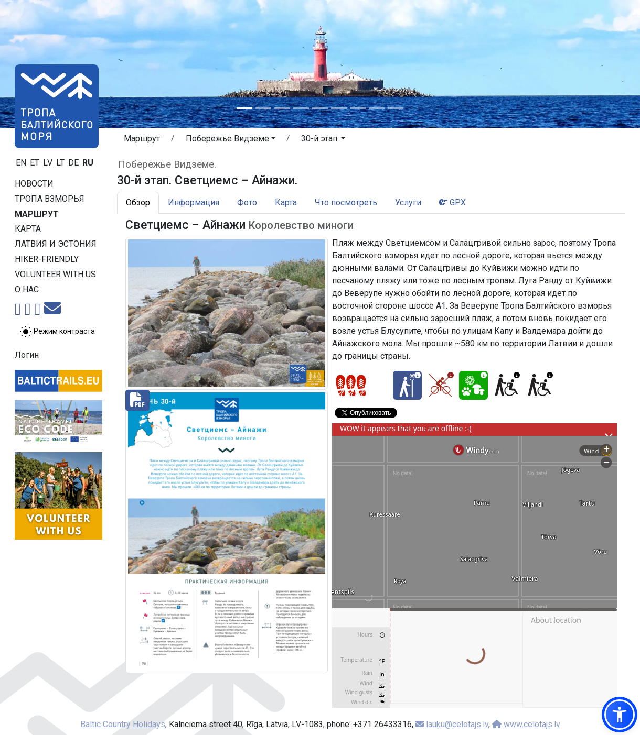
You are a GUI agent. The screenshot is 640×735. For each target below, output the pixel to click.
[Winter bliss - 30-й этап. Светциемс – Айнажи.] (407, 385)
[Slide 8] (377, 108)
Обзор (138, 202)
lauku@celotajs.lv (451, 724)
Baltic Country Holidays (122, 724)
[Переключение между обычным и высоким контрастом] (57, 332)
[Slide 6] (339, 108)
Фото (247, 202)
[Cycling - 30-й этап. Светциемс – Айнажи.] (440, 385)
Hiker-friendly (47, 259)
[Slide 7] (358, 108)
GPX (452, 202)
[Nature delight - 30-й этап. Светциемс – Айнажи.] (473, 385)
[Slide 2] (263, 108)
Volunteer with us (55, 274)
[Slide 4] (301, 108)
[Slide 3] (282, 108)
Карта (28, 229)
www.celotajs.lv (526, 724)
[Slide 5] (320, 108)
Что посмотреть (346, 202)
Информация (193, 202)
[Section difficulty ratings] (351, 385)
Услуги (408, 202)
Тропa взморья (49, 199)
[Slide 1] (244, 108)
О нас (27, 289)
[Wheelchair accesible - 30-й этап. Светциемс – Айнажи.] (506, 385)
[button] (230, 140)
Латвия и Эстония (56, 244)
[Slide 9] (395, 108)
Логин (27, 355)
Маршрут (37, 214)
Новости (34, 184)
